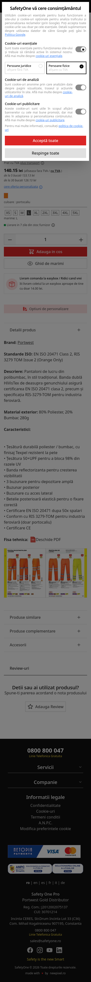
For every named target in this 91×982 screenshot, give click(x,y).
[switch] (80, 49)
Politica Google (15, 35)
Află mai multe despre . (34, 56)
